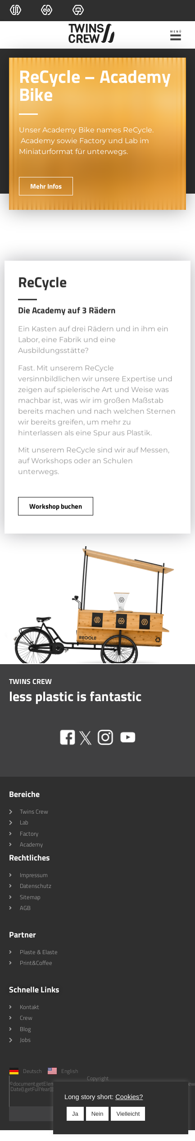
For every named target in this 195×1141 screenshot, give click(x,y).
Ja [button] (48, 1113)
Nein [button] (70, 1113)
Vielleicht (100, 1113)
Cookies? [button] (101, 1096)
